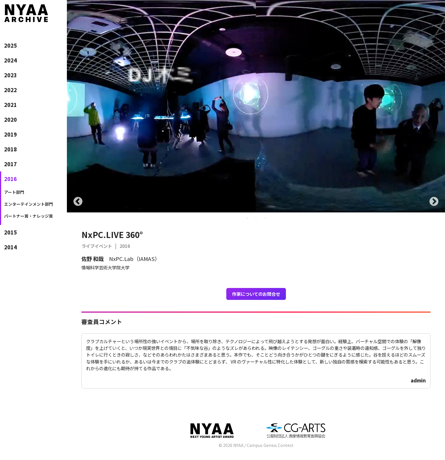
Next (434, 202)
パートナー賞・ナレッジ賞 (28, 216)
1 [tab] (247, 218)
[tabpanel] (256, 106)
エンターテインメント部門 (28, 204)
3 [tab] (265, 218)
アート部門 (14, 192)
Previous (78, 202)
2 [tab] (256, 218)
